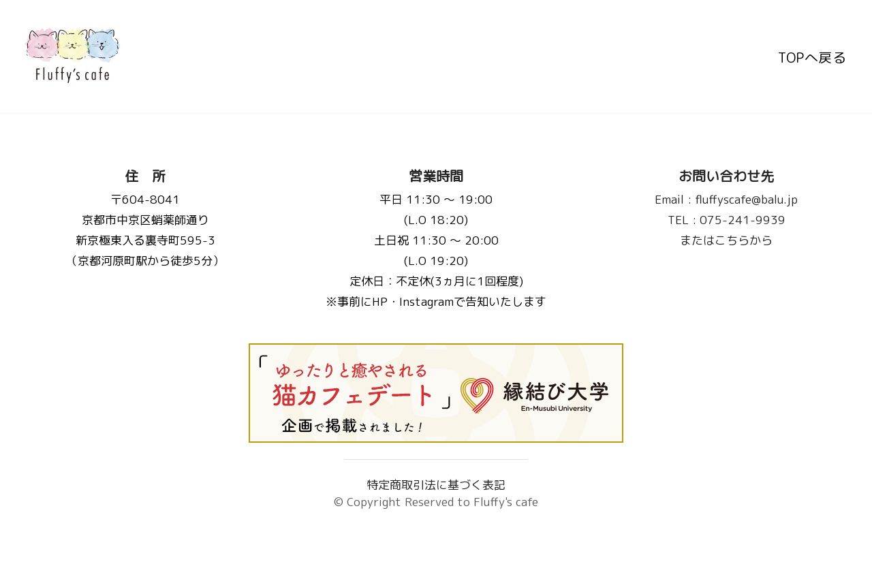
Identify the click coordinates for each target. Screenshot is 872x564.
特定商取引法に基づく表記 (436, 484)
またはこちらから (727, 240)
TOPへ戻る (812, 56)
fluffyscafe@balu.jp (726, 199)
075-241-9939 (726, 220)
